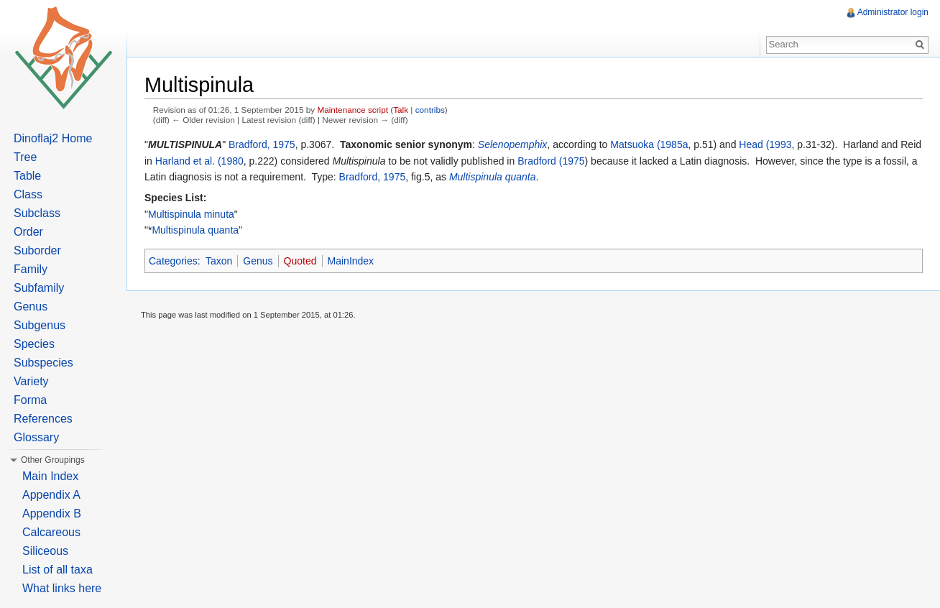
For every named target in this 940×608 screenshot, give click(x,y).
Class (28, 194)
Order (28, 232)
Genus (257, 261)
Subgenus (39, 325)
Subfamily (39, 288)
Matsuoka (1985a (649, 144)
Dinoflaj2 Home (53, 138)
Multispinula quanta (492, 177)
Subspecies (43, 362)
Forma (30, 400)
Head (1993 (765, 144)
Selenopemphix (513, 144)
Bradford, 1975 (262, 144)
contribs (430, 109)
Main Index (50, 476)
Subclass (37, 213)
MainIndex (351, 261)
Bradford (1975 (550, 161)
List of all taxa (57, 569)
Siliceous (45, 551)
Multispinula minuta (191, 214)
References (43, 419)
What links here (61, 588)
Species (34, 344)
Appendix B (51, 513)
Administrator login (893, 12)
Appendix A (51, 495)
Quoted (300, 261)
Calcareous (51, 532)
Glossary (36, 437)
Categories (173, 261)
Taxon (219, 261)
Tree (25, 157)
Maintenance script (352, 109)
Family (30, 269)
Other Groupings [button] (53, 460)
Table (27, 176)
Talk (400, 109)
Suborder (37, 250)
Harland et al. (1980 (199, 161)
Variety (31, 381)
